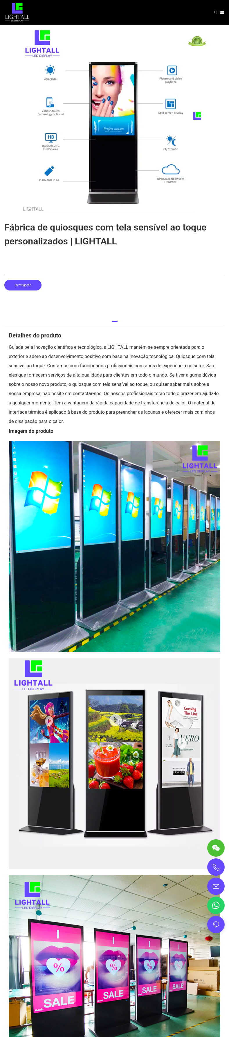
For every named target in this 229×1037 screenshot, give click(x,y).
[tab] (115, 319)
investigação (23, 285)
